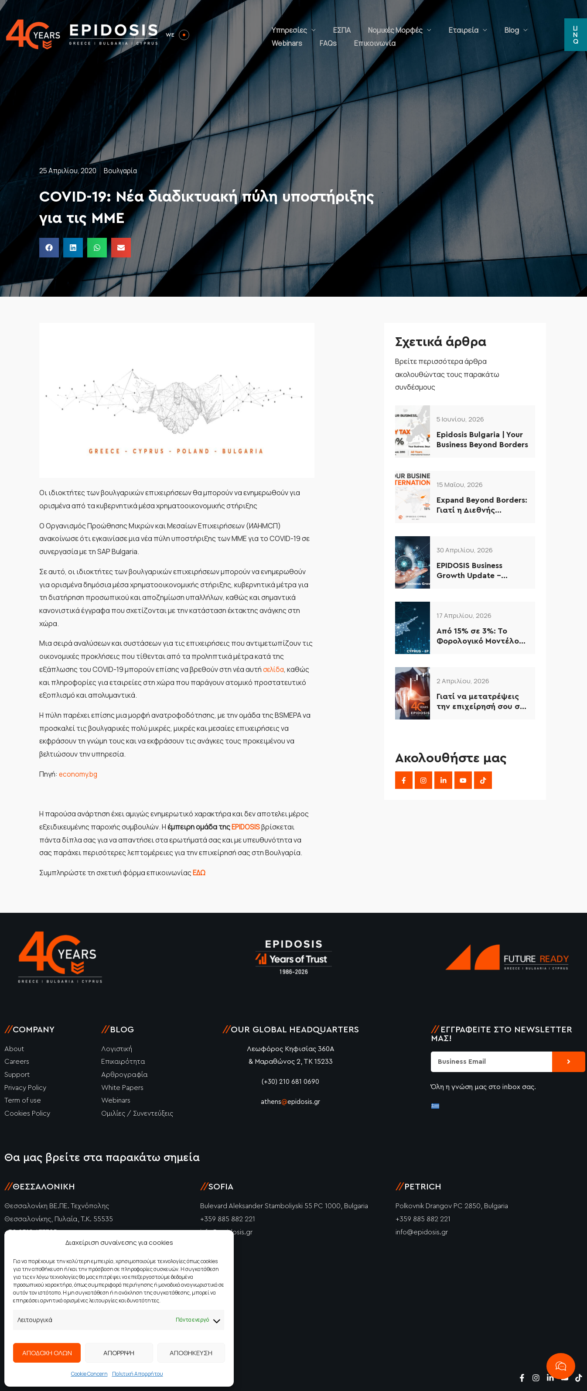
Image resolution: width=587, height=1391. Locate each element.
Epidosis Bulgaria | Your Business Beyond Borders (482, 440)
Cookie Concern (89, 1373)
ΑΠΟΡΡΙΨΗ (118, 1352)
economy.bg (79, 774)
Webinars (512, 24)
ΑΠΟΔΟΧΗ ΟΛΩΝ (47, 1352)
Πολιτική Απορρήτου (137, 1373)
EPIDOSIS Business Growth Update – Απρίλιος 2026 (469, 571)
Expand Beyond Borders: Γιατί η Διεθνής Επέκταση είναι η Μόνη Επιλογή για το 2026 (482, 506)
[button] (573, 35)
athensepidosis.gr (290, 1101)
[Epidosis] (83, 34)
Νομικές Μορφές (373, 24)
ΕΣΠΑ (329, 24)
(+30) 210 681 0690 (291, 1081)
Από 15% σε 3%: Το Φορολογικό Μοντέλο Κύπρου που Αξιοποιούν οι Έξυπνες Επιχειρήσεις (482, 637)
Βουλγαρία (123, 170)
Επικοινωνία (288, 46)
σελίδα (274, 669)
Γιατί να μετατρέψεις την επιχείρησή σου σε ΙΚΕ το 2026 (480, 702)
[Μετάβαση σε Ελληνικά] (435, 1105)
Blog (472, 24)
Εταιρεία (433, 24)
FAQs (544, 24)
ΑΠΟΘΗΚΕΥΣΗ (191, 1352)
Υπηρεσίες (285, 24)
